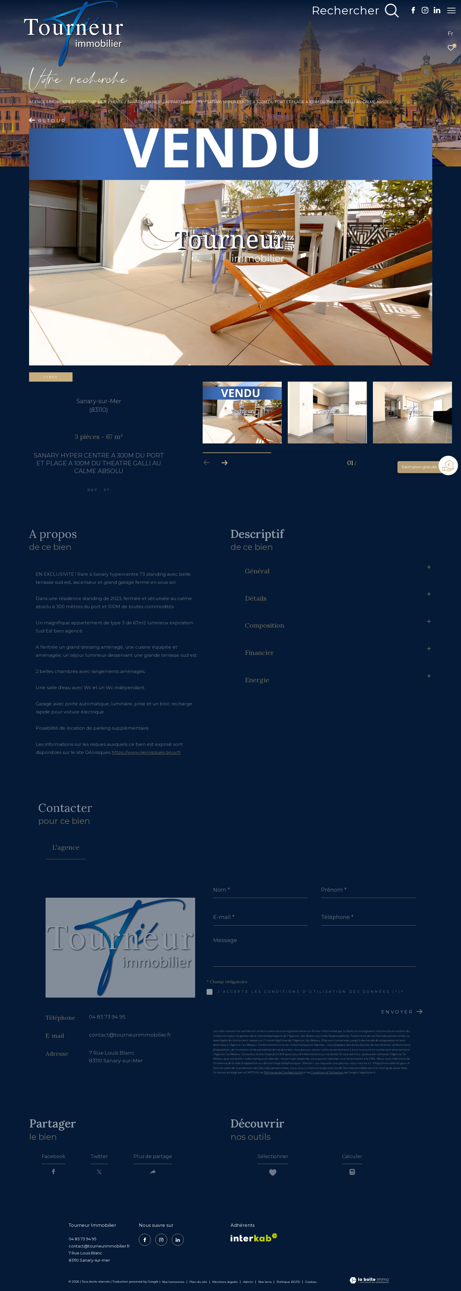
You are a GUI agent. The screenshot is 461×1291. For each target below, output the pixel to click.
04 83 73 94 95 (107, 1017)
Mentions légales (225, 1282)
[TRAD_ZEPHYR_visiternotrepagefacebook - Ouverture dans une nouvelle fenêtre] (410, 12)
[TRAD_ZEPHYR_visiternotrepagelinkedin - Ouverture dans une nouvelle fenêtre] (434, 12)
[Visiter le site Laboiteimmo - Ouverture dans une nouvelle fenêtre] (369, 1280)
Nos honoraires (173, 1282)
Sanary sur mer (144, 102)
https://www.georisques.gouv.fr (146, 752)
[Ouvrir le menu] (451, 10)
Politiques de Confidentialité (283, 1072)
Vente (117, 102)
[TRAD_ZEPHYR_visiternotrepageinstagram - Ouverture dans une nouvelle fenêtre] (422, 12)
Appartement (179, 102)
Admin (248, 1282)
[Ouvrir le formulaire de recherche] (352, 10)
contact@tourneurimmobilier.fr (130, 1035)
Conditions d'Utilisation (327, 1072)
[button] (225, 462)
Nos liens (265, 1282)
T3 (200, 102)
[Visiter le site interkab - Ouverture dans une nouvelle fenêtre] (253, 1237)
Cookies (311, 1282)
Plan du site (198, 1282)
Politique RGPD (288, 1282)
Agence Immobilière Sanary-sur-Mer (67, 102)
